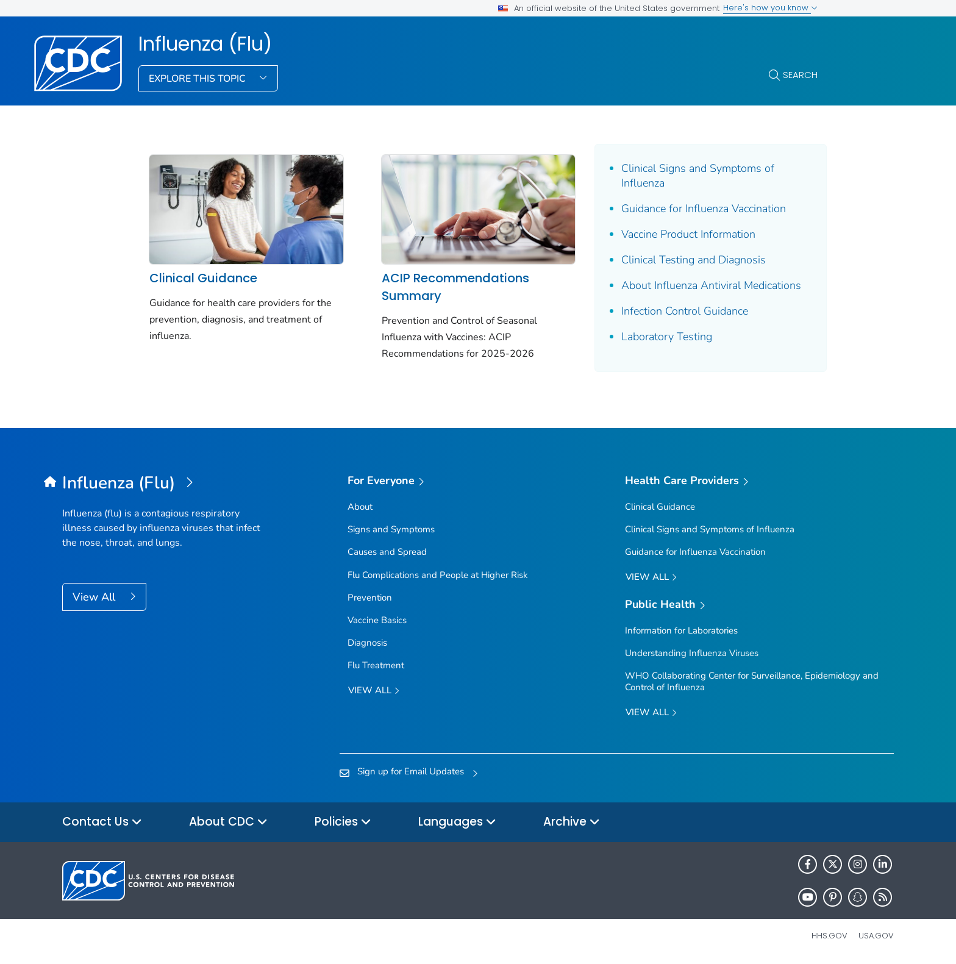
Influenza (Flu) (205, 43)
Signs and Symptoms (391, 529)
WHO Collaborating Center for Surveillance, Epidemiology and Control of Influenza (752, 681)
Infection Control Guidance (684, 311)
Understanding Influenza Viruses (691, 653)
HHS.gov (829, 935)
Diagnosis (367, 643)
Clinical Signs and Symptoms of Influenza (697, 175)
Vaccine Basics (377, 620)
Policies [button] (343, 822)
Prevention (370, 597)
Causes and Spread (387, 552)
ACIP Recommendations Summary (455, 287)
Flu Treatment (376, 665)
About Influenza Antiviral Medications (711, 285)
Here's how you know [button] (770, 7)
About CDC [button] (228, 822)
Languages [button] (457, 822)
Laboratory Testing (666, 336)
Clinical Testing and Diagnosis (693, 259)
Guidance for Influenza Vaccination (703, 208)
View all (373, 691)
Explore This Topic (198, 78)
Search (800, 74)
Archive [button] (571, 822)
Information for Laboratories (681, 630)
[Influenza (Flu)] (166, 483)
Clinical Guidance (203, 278)
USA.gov (876, 935)
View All (95, 597)
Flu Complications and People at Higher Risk (438, 574)
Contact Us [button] (102, 822)
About (360, 507)
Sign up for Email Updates (410, 771)
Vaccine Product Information (688, 234)
